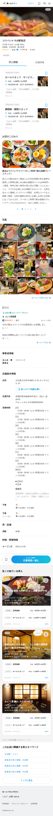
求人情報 (13, 62)
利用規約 (5, 804)
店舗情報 (39, 62)
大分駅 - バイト (11, 754)
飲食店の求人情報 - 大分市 (16, 766)
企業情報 (34, 804)
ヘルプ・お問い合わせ (10, 797)
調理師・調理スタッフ (16, 109)
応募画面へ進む (31, 559)
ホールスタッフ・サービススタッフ (20, 77)
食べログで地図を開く (31, 389)
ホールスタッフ (19, 618)
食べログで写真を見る (40, 298)
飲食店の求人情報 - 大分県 (16, 772)
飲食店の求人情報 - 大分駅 (16, 760)
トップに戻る (27, 780)
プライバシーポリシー (19, 804)
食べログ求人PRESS (10, 792)
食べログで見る (42, 343)
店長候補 (16, 610)
